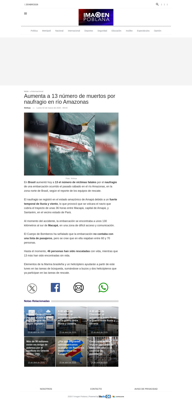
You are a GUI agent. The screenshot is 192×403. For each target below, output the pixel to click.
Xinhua (27, 108)
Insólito (129, 31)
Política (34, 31)
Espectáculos (143, 31)
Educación (116, 31)
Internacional (74, 31)
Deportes (88, 31)
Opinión (157, 31)
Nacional (59, 31)
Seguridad (102, 31)
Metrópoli (46, 31)
